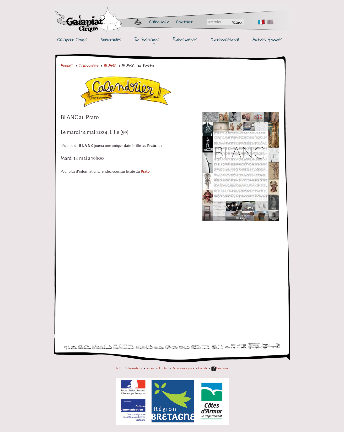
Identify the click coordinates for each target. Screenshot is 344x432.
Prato (145, 171)
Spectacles (111, 40)
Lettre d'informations (129, 368)
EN (269, 22)
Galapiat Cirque (72, 40)
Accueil (67, 65)
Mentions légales (183, 368)
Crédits (202, 368)
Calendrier (159, 21)
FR (260, 22)
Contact (184, 21)
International (225, 40)
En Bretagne (147, 40)
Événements (185, 40)
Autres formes (267, 40)
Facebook (219, 368)
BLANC (111, 65)
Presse (151, 368)
